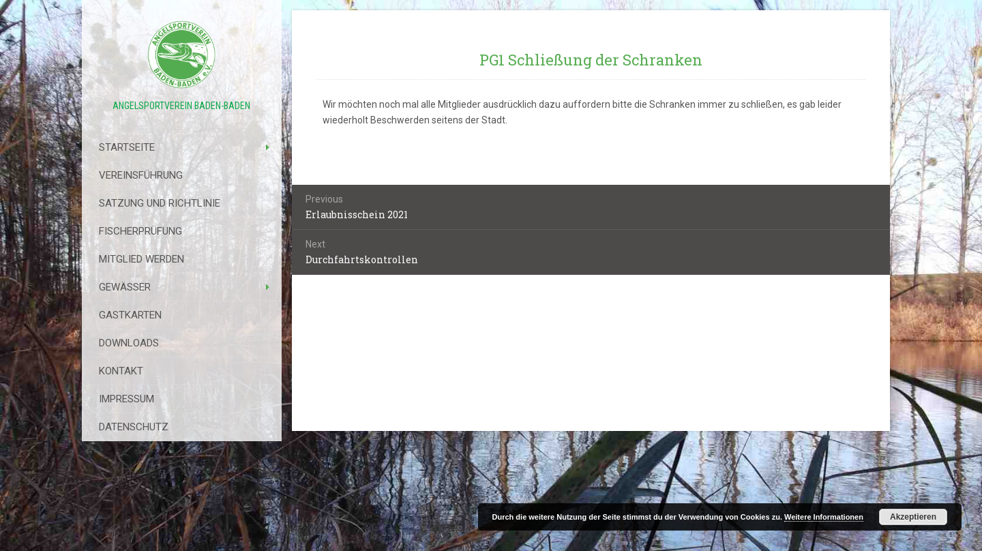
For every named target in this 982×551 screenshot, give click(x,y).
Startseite (127, 147)
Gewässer (125, 287)
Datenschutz (133, 427)
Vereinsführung (141, 175)
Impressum (126, 399)
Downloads (129, 343)
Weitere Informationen (823, 517)
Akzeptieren (913, 517)
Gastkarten (130, 315)
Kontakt (121, 371)
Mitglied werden (141, 259)
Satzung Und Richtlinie (159, 203)
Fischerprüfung (140, 231)
